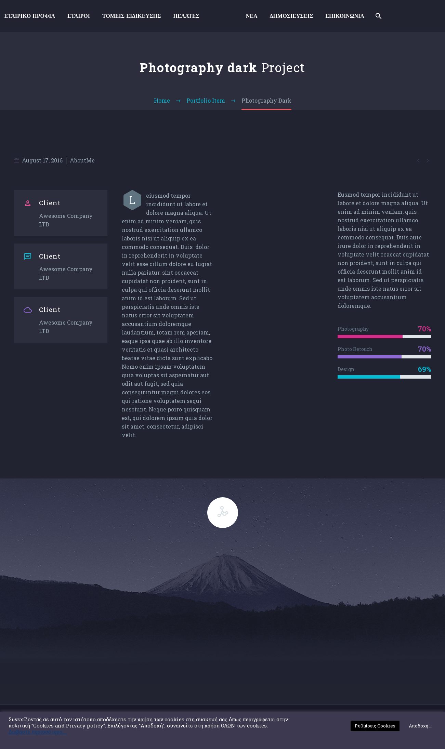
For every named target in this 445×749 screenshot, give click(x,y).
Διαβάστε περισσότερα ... (38, 732)
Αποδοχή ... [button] (420, 726)
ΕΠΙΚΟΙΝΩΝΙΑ (344, 16)
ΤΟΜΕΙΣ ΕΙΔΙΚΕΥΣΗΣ (131, 16)
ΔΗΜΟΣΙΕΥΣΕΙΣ (291, 16)
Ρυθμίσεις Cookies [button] (375, 726)
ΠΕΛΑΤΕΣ (186, 16)
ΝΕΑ (252, 16)
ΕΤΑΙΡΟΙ (78, 16)
